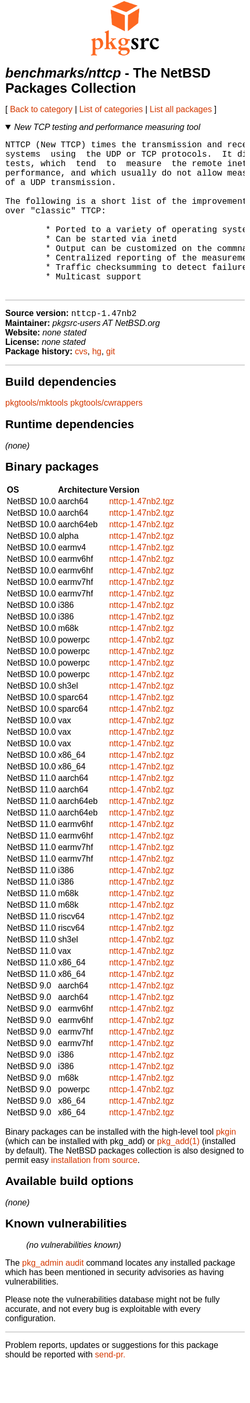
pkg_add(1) (178, 1176)
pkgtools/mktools (36, 437)
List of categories (111, 109)
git (110, 386)
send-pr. (110, 1389)
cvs (81, 386)
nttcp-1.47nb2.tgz (141, 536)
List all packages (181, 109)
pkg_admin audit (53, 1297)
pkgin (226, 1166)
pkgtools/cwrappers (106, 437)
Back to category (41, 109)
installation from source (94, 1195)
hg (96, 386)
